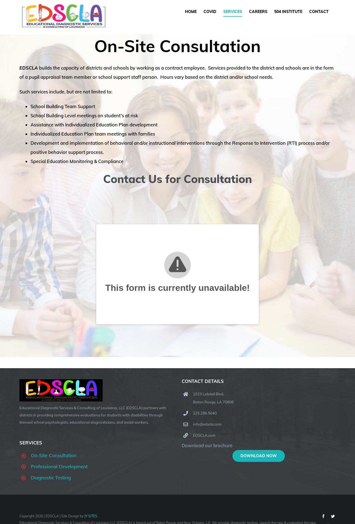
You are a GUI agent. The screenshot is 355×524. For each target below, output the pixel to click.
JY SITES (90, 516)
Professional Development (59, 466)
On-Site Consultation (54, 455)
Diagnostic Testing (51, 477)
